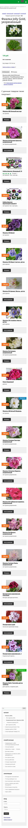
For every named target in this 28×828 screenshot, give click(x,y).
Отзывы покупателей (10, 762)
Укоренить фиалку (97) (12, 722)
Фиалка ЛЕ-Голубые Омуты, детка (12, 321)
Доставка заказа (9, 751)
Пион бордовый (8, 382)
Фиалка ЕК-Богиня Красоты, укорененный (12, 141)
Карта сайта (8, 791)
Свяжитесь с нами (9, 749)
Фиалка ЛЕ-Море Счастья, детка (14, 262)
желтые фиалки (18, 83)
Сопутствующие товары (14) (12, 731)
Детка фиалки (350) (11, 724)
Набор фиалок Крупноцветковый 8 (9, 202)
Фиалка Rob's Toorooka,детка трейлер (13, 683)
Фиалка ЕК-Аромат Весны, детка (14, 291)
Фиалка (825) (8, 715)
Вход (6, 813)
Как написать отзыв (10, 766)
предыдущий (10, 13)
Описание (5, 72)
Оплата (18, 749)
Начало (2, 6)
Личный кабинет (9, 747)
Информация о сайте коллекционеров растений (12, 743)
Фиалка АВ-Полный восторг (12, 111)
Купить (6, 119)
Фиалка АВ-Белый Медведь (12, 411)
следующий (17, 13)
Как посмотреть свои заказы (12, 781)
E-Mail (5, 801)
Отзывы (14, 72)
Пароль (6, 807)
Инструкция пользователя (12, 776)
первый (4, 13)
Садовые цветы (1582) (10, 729)
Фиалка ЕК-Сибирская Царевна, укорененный (13, 502)
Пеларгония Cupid (9, 624)
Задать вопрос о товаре (9, 67)
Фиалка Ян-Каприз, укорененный (9, 352)
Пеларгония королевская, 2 (12, 654)
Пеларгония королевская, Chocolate (11, 594)
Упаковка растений (10, 764)
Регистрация (7, 817)
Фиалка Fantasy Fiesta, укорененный (10, 564)
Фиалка (7, 6)
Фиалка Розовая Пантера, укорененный (11, 441)
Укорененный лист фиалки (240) (15, 720)
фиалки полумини (8, 84)
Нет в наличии (8, 150)
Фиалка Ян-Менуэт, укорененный (9, 533)
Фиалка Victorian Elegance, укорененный (12, 471)
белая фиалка (9, 83)
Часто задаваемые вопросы (12, 789)
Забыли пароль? (8, 819)
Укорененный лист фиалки (17, 6)
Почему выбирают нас (11, 779)
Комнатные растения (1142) (12, 727)
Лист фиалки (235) (10, 718)
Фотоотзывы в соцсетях (11, 787)
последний (23, 13)
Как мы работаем (9, 759)
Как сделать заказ (9, 757)
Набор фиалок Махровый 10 (12, 171)
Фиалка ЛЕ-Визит (9, 233)
